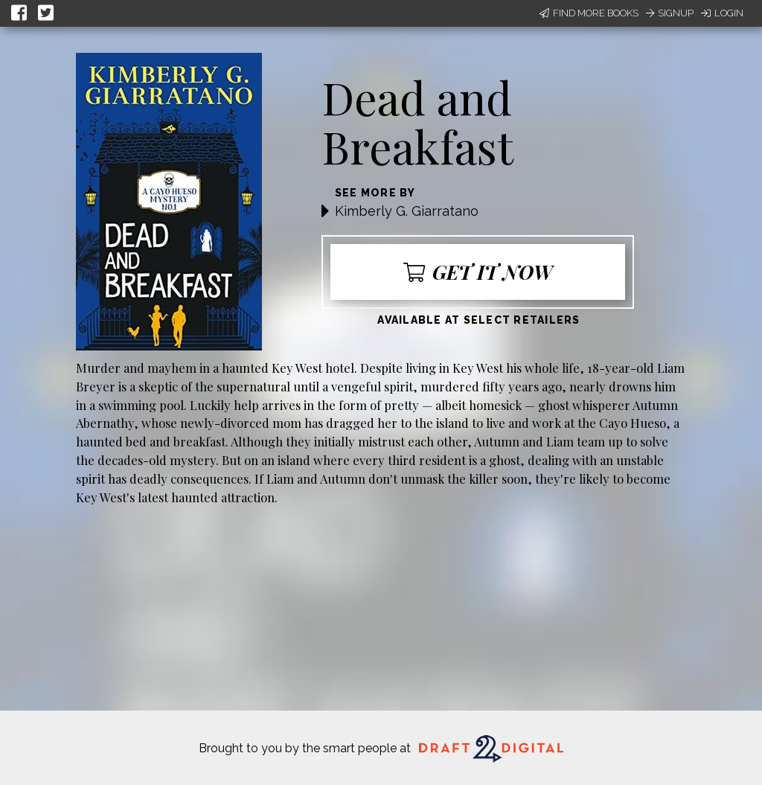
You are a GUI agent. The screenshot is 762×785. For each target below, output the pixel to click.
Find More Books (589, 13)
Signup (670, 13)
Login (722, 13)
